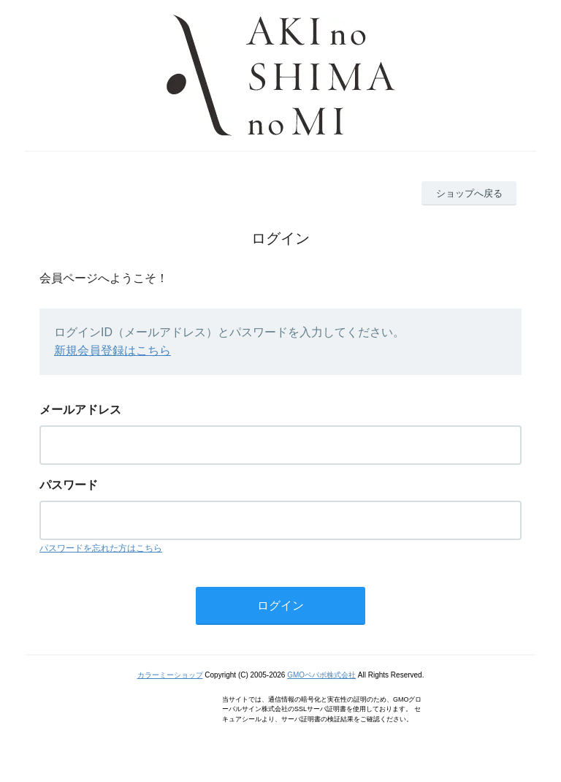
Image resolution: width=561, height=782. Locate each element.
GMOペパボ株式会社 (321, 675)
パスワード (68, 485)
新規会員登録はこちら (112, 350)
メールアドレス (80, 409)
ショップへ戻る (469, 193)
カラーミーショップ (170, 675)
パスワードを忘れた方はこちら (100, 548)
